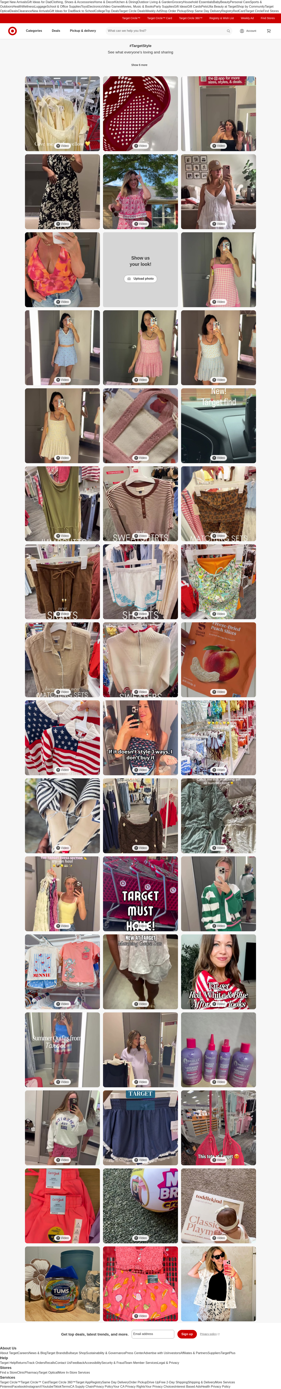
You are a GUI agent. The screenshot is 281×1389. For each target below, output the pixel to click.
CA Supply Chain (82, 1386)
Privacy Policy (103, 1386)
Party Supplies (164, 6)
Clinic (21, 1372)
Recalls (50, 1362)
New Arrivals (40, 11)
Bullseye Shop (76, 1353)
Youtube (47, 1386)
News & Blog (38, 1353)
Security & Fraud (113, 1362)
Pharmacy (32, 1372)
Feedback (77, 1362)
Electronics (95, 6)
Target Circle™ (131, 18)
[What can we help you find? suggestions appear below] (169, 31)
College (100, 11)
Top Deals (112, 11)
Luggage (41, 6)
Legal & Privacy (168, 1362)
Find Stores (271, 11)
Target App (83, 1382)
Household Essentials (198, 2)
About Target (9, 1353)
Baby (216, 2)
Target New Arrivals (13, 2)
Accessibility (92, 1362)
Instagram (33, 1386)
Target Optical (48, 1372)
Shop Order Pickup (173, 11)
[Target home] (12, 31)
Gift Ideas (180, 6)
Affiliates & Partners (194, 1353)
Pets (204, 6)
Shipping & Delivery (201, 1382)
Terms (65, 1386)
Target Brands (56, 1353)
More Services (225, 1382)
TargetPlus (228, 1353)
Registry (227, 11)
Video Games (112, 6)
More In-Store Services (74, 1372)
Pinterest (6, 1386)
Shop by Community (251, 6)
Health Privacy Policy (215, 1386)
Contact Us (63, 1362)
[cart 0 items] (269, 31)
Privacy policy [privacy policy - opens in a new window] (210, 1334)
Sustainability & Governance (105, 1353)
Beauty (225, 2)
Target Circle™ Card (159, 18)
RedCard (239, 11)
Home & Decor (104, 2)
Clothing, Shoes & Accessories (72, 2)
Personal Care (240, 2)
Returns (21, 1362)
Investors (174, 1353)
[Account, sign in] (249, 31)
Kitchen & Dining (125, 2)
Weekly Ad (152, 11)
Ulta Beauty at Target (222, 6)
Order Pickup (138, 1382)
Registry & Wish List (221, 18)
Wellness (28, 6)
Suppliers (214, 1353)
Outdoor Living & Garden (154, 2)
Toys (84, 6)
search (228, 31)
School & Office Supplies (64, 6)
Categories (35, 30)
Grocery (177, 2)
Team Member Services (141, 1362)
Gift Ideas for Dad (39, 2)
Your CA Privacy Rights (129, 1386)
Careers (23, 1353)
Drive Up (153, 1382)
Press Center (134, 1353)
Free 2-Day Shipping (173, 1382)
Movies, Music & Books (138, 6)
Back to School (84, 11)
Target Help (8, 1362)
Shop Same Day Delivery (204, 11)
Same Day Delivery (115, 1382)
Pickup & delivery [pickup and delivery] (84, 30)
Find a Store (8, 1372)
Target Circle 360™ (190, 18)
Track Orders (36, 1362)
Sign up (187, 1334)
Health (17, 6)
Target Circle (254, 11)
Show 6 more (140, 65)
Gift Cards (194, 6)
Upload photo (140, 279)
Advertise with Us (155, 1353)
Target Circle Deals (132, 11)
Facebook (19, 1386)
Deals (14, 11)
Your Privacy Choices (160, 1386)
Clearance (25, 11)
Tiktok (57, 1386)
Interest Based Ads (188, 1386)
